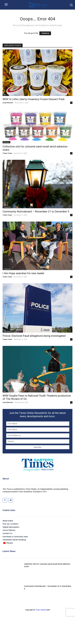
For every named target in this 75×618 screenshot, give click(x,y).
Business (6, 142)
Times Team (7, 153)
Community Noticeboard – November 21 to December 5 (36, 211)
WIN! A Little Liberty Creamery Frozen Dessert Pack (34, 99)
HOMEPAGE (45, 33)
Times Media (40, 610)
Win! (4, 95)
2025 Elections (8, 331)
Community (7, 207)
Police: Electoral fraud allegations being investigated (34, 335)
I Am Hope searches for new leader (23, 273)
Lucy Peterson (8, 103)
